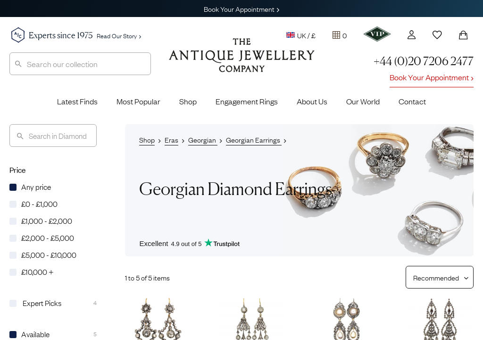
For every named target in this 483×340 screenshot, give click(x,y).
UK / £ (301, 35)
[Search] (53, 135)
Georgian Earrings (254, 139)
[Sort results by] (436, 277)
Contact (412, 101)
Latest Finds (77, 101)
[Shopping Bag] (463, 34)
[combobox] (80, 63)
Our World (363, 101)
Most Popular (138, 101)
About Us (312, 101)
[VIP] (377, 34)
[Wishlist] (437, 34)
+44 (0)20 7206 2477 (424, 61)
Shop (188, 101)
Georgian (202, 139)
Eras (171, 139)
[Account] (412, 34)
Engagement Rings (247, 101)
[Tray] (340, 34)
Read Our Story (119, 35)
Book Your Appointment (241, 8)
